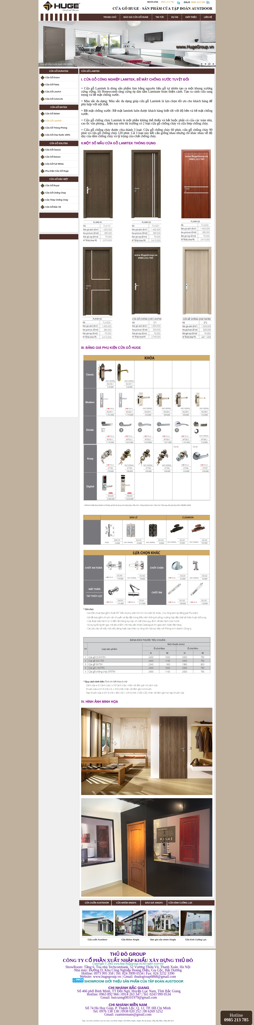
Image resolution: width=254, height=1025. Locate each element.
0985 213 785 (198, 2)
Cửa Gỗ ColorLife (54, 99)
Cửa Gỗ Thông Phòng (56, 128)
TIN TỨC (160, 17)
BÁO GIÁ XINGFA (155, 903)
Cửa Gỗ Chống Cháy (55, 193)
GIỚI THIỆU (191, 17)
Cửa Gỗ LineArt (53, 91)
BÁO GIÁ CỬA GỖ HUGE (136, 17)
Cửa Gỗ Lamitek (53, 121)
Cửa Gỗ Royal (52, 185)
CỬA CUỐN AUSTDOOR (97, 903)
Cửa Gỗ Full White (54, 164)
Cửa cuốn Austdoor (97, 939)
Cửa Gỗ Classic (53, 150)
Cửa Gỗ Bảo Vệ (53, 207)
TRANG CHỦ (109, 17)
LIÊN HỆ (208, 17)
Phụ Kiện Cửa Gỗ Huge (57, 171)
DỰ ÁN (174, 17)
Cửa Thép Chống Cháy (56, 200)
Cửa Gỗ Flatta (52, 84)
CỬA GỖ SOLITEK (59, 143)
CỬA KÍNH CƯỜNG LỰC (180, 903)
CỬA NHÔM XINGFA (128, 903)
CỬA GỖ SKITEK (58, 107)
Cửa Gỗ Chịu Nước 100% (57, 135)
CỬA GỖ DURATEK (58, 71)
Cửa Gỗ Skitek (52, 113)
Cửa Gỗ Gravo (52, 77)
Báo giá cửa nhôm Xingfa (163, 939)
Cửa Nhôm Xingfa (130, 939)
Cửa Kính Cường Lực (195, 939)
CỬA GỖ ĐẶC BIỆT (58, 179)
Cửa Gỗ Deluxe (53, 157)
